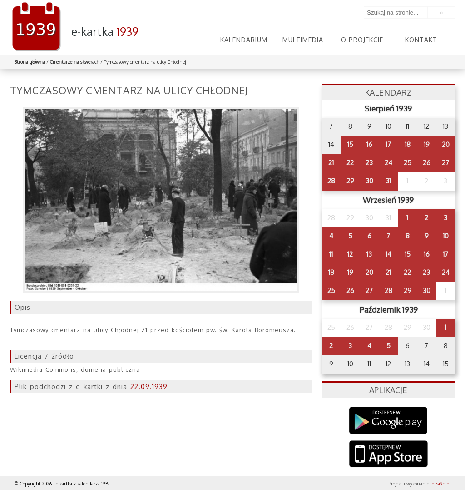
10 (446, 236)
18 (408, 144)
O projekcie (362, 40)
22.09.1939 (149, 386)
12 (350, 254)
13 (369, 254)
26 (426, 162)
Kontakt (421, 40)
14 (388, 254)
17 (388, 144)
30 (369, 181)
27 (445, 162)
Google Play (388, 420)
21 (331, 162)
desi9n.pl (441, 483)
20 (446, 144)
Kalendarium (243, 40)
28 (331, 181)
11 (331, 254)
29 (350, 181)
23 (369, 162)
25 (407, 162)
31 (388, 181)
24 (388, 162)
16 (369, 144)
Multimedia (302, 40)
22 (350, 162)
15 (350, 144)
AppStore (388, 455)
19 (427, 144)
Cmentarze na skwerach (74, 62)
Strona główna (30, 62)
